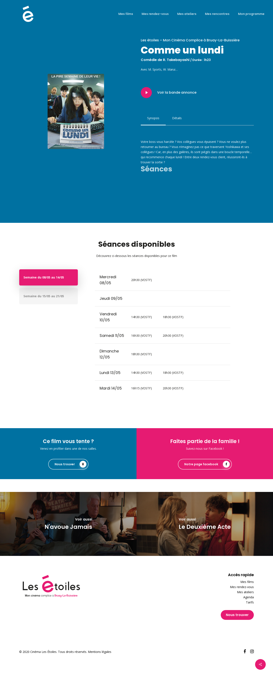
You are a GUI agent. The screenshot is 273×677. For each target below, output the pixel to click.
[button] (153, 118)
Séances (156, 169)
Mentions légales (99, 652)
